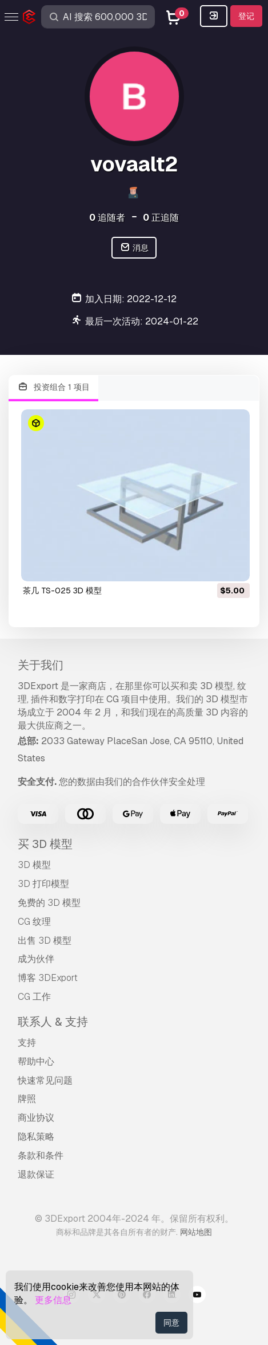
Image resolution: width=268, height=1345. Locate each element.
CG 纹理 (34, 922)
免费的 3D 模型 (49, 903)
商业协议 (36, 1118)
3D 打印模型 (43, 884)
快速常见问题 (45, 1080)
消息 (134, 248)
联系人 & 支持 (53, 1021)
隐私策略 (36, 1137)
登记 (246, 16)
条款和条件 (40, 1155)
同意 (171, 1322)
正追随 (161, 218)
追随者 (107, 218)
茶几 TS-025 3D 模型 (62, 590)
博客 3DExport (48, 978)
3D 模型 (34, 865)
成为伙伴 (36, 959)
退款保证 (36, 1174)
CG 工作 (34, 997)
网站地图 (196, 1232)
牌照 (27, 1099)
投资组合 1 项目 (53, 387)
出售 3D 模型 (44, 941)
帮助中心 (36, 1061)
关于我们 (40, 665)
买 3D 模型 (45, 843)
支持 (27, 1043)
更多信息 (53, 1300)
